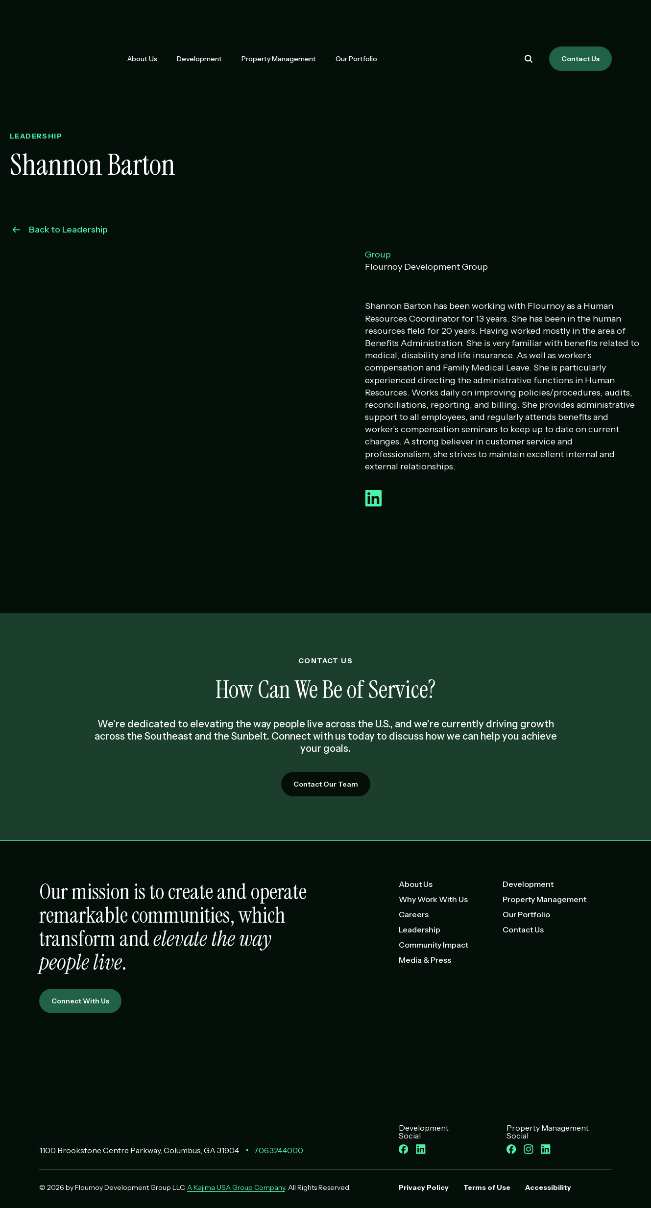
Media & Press (425, 960)
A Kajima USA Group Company (236, 1187)
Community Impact (433, 945)
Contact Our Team (325, 784)
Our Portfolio (356, 58)
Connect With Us (80, 1001)
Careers (414, 914)
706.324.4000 (278, 1150)
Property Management (278, 58)
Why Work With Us (433, 899)
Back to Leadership (60, 229)
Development (199, 58)
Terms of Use (486, 1187)
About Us (142, 58)
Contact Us (580, 58)
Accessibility (548, 1187)
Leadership (419, 929)
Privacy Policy (424, 1187)
